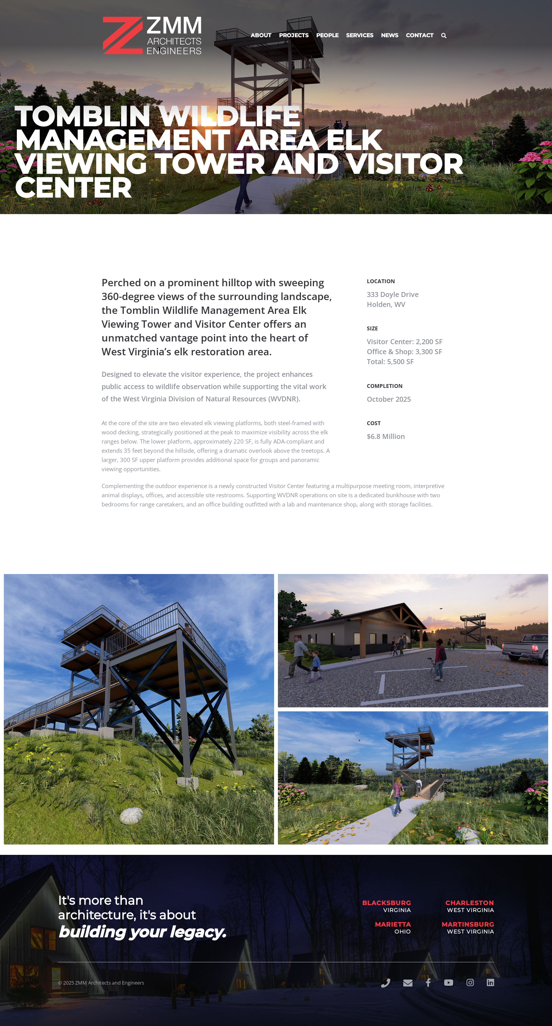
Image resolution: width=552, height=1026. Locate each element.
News (389, 35)
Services (359, 35)
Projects (294, 35)
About (261, 35)
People (327, 35)
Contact (420, 35)
